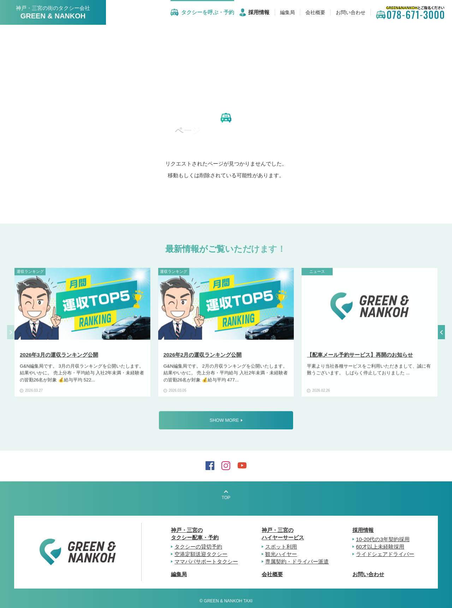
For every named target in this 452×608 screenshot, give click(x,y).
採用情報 (363, 530)
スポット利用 (281, 547)
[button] (441, 332)
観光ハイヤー (281, 554)
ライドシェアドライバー (385, 554)
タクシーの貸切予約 (198, 547)
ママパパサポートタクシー (206, 561)
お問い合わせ (368, 574)
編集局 (179, 574)
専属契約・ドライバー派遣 (297, 561)
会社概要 (272, 574)
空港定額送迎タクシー (200, 554)
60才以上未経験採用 (380, 547)
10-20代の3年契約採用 (383, 539)
